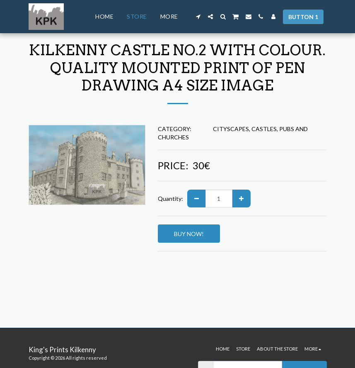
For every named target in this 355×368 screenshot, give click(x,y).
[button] (198, 16)
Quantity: (170, 198)
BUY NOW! (189, 233)
